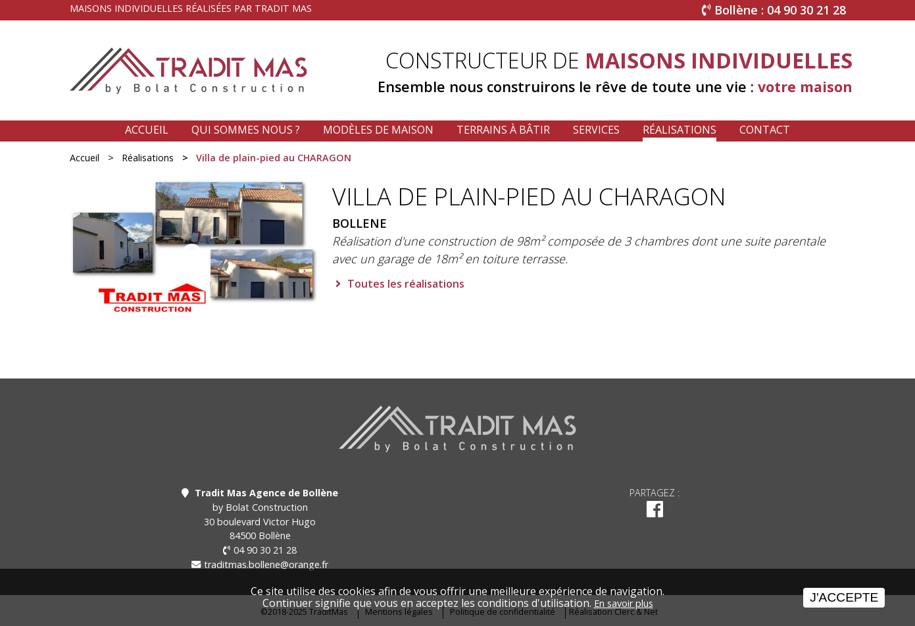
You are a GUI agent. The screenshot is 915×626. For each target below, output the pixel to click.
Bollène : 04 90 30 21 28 (780, 10)
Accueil (146, 129)
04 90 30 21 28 (265, 550)
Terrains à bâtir (503, 129)
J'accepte (844, 597)
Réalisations (679, 129)
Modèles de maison (378, 129)
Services (596, 129)
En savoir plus (623, 603)
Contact (764, 129)
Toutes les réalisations (405, 283)
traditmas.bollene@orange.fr (266, 564)
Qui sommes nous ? (245, 129)
